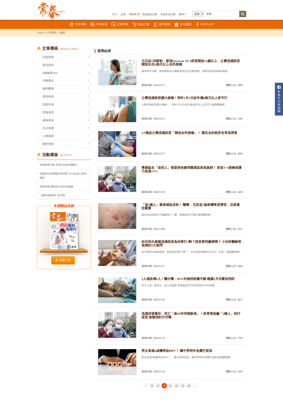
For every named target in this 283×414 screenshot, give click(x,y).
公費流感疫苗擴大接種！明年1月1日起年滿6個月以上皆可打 (184, 98)
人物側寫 (65, 136)
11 (170, 385)
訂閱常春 (120, 24)
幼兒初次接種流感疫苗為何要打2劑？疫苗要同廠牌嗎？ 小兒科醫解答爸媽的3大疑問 (191, 243)
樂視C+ (183, 14)
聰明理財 (65, 143)
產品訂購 (140, 24)
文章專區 (78, 24)
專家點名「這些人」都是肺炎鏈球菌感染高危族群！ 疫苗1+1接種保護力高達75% (191, 169)
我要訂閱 (63, 260)
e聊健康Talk (65, 72)
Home (40, 32)
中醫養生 (65, 80)
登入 (114, 14)
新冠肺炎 (65, 65)
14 (189, 385)
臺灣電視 (161, 24)
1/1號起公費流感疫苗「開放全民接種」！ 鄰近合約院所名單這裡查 (189, 133)
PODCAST (204, 24)
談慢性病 (65, 104)
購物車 (134, 14)
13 (182, 385)
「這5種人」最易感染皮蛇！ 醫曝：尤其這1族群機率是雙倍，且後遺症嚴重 (191, 206)
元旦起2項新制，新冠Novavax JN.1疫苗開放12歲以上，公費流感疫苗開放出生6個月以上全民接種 (191, 62)
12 (176, 385)
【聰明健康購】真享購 (52, 195)
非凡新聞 (182, 24)
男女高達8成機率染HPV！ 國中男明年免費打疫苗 (177, 351)
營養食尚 (65, 112)
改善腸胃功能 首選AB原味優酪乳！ (59, 164)
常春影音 (99, 24)
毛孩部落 (65, 57)
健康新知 (65, 120)
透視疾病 (65, 96)
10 (164, 385)
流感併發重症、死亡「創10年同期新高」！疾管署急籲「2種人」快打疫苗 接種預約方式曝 (191, 315)
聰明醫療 (65, 88)
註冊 (123, 14)
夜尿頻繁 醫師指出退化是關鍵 (56, 186)
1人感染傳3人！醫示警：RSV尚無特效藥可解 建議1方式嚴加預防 (188, 279)
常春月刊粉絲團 (279, 99)
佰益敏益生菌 (149, 14)
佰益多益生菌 (168, 14)
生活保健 (65, 128)
